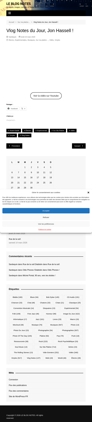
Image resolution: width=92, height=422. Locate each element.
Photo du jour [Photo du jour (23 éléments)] (21, 330)
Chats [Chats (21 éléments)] (60, 303)
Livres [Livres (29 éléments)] (57, 319)
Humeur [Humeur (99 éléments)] (51, 314)
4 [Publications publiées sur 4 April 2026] (44, 167)
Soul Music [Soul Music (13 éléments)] (21, 347)
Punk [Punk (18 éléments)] (75, 336)
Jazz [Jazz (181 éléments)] (40, 319)
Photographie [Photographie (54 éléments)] (45, 330)
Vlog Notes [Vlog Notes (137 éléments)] (33, 358)
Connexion (13, 380)
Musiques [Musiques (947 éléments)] (56, 325)
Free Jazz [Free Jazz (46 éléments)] (33, 314)
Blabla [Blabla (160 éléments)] (17, 297)
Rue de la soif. (15, 239)
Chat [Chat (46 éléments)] (31, 303)
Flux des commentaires (19, 391)
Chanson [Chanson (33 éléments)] (16, 303)
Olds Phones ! (29, 270)
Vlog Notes (25, 135)
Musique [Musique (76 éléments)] (37, 325)
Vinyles (57, 40)
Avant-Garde (14, 131)
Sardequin (11, 37)
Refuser (46, 217)
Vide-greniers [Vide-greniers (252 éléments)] (51, 352)
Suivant (78, 146)
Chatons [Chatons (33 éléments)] (45, 303)
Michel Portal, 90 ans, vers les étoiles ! (39, 275)
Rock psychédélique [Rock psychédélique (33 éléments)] (68, 341)
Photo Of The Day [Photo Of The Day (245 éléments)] (22, 336)
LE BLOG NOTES (18, 4)
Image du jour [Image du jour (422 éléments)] (71, 314)
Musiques (31, 40)
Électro (11, 40)
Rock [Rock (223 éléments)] (43, 341)
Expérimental (42, 131)
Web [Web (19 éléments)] (49, 358)
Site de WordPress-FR (18, 396)
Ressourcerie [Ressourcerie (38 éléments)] (21, 341)
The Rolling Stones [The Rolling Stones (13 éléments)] (23, 352)
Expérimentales (21, 40)
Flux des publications (18, 385)
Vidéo (51, 40)
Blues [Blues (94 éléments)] (34, 297)
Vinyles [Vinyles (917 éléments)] (16, 358)
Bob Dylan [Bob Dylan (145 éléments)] (52, 297)
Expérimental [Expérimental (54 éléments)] (71, 308)
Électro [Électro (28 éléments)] (76, 358)
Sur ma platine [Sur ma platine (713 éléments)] (48, 347)
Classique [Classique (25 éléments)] (75, 303)
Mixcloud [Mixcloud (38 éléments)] (18, 325)
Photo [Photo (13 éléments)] (75, 325)
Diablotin (38, 264)
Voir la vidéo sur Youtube (46, 95)
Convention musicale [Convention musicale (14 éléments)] (23, 308)
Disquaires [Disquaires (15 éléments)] (49, 308)
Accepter (45, 211)
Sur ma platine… (42, 40)
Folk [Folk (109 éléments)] (16, 314)
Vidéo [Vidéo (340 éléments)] (73, 352)
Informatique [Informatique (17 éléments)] (20, 319)
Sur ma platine (58, 131)
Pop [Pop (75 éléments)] (60, 336)
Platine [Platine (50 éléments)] (44, 336)
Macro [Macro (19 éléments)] (74, 319)
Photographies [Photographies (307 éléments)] (70, 330)
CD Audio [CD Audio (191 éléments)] (73, 297)
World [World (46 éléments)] (62, 358)
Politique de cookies (44, 229)
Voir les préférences (46, 224)
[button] (88, 192)
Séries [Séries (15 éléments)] (72, 347)
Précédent (14, 146)
